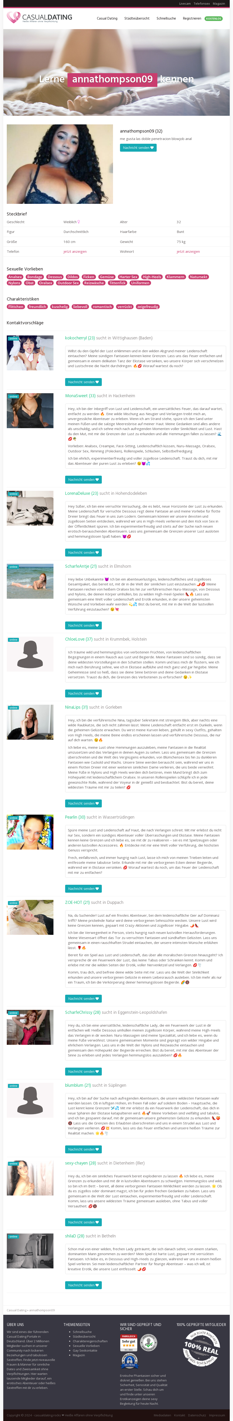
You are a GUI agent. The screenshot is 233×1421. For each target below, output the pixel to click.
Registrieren (203, 18)
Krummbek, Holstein (128, 639)
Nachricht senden (138, 147)
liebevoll (80, 306)
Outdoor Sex (68, 282)
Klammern (175, 276)
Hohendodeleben (131, 493)
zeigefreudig (148, 306)
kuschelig (60, 306)
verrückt (125, 306)
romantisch (102, 306)
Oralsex (45, 282)
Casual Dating (107, 18)
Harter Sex (128, 276)
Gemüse (107, 276)
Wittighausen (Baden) (132, 338)
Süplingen (117, 1085)
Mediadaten (162, 1415)
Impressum (217, 1415)
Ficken (88, 276)
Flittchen (15, 306)
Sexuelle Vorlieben (86, 1346)
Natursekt (198, 276)
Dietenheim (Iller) (129, 1163)
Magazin (219, 3)
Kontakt (179, 1415)
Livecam (185, 3)
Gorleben (113, 707)
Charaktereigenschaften (90, 1341)
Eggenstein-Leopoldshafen (142, 1012)
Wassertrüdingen (118, 817)
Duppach (115, 902)
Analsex (15, 276)
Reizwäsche (94, 282)
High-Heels (152, 276)
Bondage (34, 276)
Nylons (14, 282)
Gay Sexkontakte (85, 1350)
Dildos (72, 276)
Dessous (55, 276)
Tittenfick (117, 282)
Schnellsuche (166, 18)
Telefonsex (202, 3)
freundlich (37, 306)
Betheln (109, 1236)
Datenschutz (197, 1415)
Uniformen (140, 282)
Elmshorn (122, 566)
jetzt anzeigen (75, 251)
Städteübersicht (137, 18)
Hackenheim (124, 396)
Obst (30, 282)
